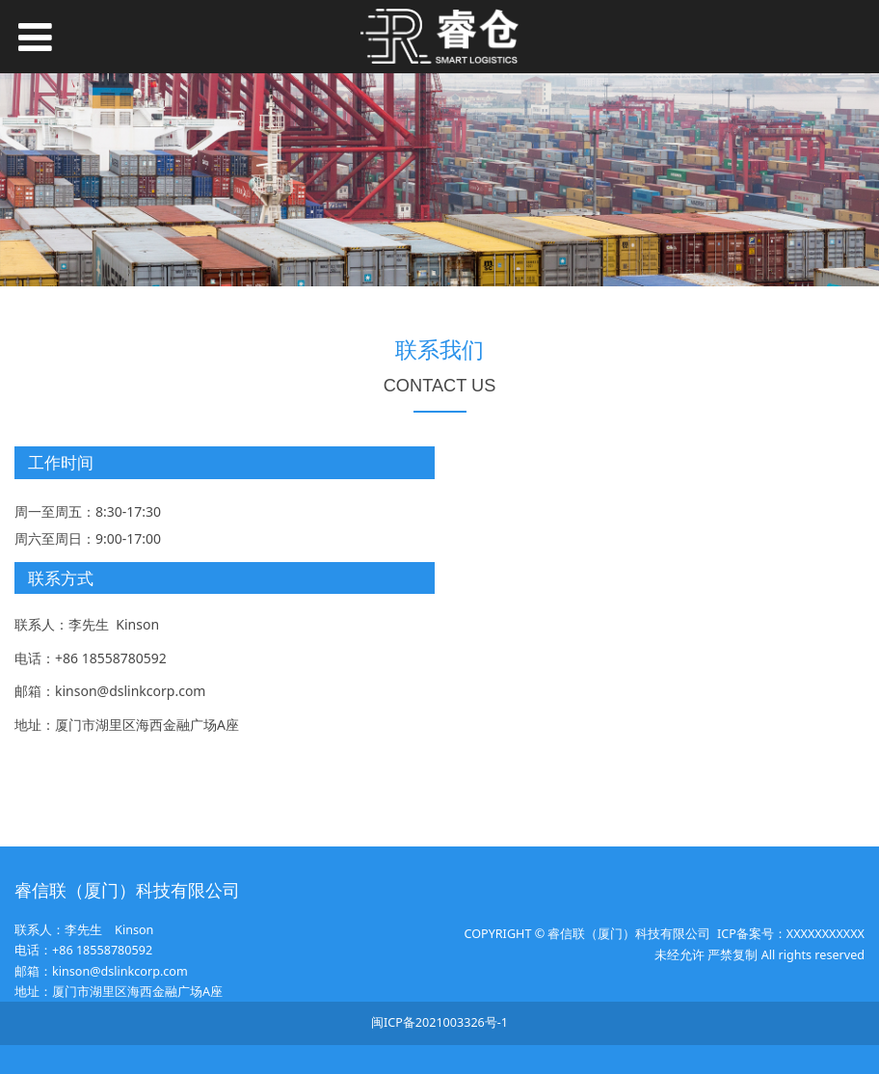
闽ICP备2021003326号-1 (439, 1022)
